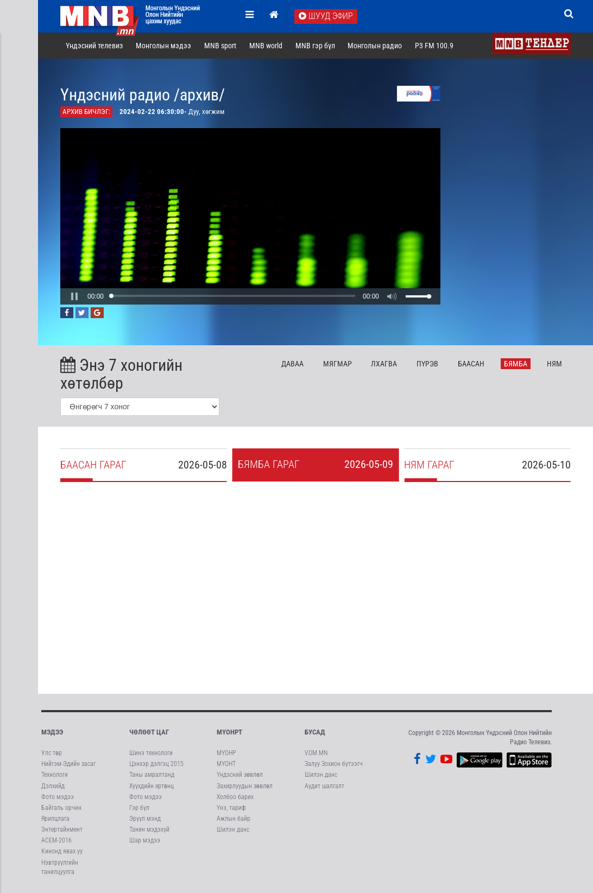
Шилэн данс (233, 829)
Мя (337, 363)
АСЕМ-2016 (56, 840)
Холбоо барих (235, 797)
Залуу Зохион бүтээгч (334, 764)
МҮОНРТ (229, 732)
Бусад (315, 732)
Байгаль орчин (61, 808)
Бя (515, 363)
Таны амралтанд (151, 774)
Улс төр (51, 753)
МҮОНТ (226, 764)
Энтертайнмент (62, 829)
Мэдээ (52, 732)
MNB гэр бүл (315, 45)
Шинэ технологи (151, 753)
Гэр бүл (139, 808)
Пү (427, 363)
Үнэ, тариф (231, 808)
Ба (471, 363)
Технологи (54, 774)
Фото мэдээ (57, 797)
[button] (74, 296)
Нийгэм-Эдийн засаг (68, 764)
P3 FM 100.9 (434, 45)
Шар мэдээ (144, 840)
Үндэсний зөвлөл (240, 774)
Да (292, 363)
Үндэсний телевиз (94, 45)
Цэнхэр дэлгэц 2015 (156, 764)
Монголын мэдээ (163, 45)
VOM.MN (316, 753)
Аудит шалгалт (324, 786)
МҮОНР (226, 753)
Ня (554, 363)
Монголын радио (375, 45)
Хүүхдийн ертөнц (151, 786)
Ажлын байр (233, 818)
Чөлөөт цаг (149, 732)
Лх (384, 363)
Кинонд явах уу (62, 851)
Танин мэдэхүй (149, 829)
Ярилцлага (55, 818)
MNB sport (220, 45)
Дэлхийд (53, 786)
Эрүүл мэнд (145, 818)
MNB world (265, 45)
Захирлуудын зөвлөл (245, 786)
